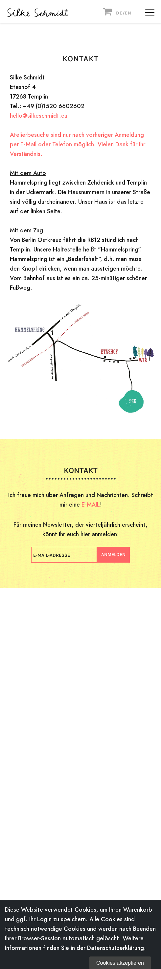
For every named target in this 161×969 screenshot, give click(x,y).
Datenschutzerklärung (115, 948)
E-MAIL (90, 504)
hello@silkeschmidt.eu (38, 115)
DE (119, 13)
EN (128, 13)
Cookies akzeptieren (120, 963)
